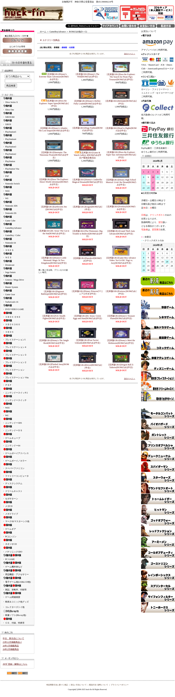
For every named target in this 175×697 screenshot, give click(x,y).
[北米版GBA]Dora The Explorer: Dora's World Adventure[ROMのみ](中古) (53, 182)
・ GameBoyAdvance (17, 226)
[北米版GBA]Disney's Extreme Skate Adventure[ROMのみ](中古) (54, 77)
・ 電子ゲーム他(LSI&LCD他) (17, 579)
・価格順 (63, 47)
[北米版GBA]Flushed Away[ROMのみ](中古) (54, 365)
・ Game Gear (17, 292)
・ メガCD (17, 504)
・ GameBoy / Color (17, 233)
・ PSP (17, 174)
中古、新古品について (13, 638)
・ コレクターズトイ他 (13, 607)
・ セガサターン (17, 496)
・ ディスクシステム (17, 481)
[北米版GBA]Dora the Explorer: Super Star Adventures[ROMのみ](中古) (121, 155)
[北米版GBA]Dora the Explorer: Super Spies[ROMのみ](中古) (54, 103)
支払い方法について (79, 685)
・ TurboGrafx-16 (17, 300)
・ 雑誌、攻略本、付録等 (17, 587)
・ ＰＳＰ (17, 382)
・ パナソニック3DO (17, 549)
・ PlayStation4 (17, 137)
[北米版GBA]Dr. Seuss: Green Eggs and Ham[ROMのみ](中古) (87, 317)
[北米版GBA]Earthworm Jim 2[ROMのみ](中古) (54, 207)
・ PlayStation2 (17, 152)
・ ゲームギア (17, 527)
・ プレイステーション (17, 367)
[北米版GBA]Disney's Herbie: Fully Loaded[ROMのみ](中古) (87, 102)
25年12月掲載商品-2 (12, 642)
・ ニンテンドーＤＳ (17, 428)
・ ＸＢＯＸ (17, 329)
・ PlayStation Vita (17, 166)
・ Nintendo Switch (17, 181)
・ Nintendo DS (17, 211)
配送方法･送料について (98, 685)
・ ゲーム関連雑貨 (17, 595)
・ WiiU (17, 189)
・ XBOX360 (17, 115)
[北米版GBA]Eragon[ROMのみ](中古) (87, 207)
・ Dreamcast (17, 263)
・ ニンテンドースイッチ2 (17, 390)
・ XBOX (17, 122)
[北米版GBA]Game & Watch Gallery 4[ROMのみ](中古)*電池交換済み (87, 155)
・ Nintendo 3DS (17, 203)
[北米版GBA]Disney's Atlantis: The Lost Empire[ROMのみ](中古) (54, 129)
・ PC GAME (17, 557)
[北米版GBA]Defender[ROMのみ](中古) (121, 102)
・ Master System (17, 285)
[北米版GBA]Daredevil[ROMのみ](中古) (87, 259)
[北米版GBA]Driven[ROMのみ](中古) (87, 366)
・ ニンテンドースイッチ (17, 398)
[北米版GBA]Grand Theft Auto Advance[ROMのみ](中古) (121, 232)
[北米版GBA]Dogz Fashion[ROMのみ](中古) (87, 129)
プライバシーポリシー (120, 685)
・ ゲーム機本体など (17, 564)
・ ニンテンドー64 (17, 443)
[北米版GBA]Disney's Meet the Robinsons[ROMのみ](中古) (121, 341)
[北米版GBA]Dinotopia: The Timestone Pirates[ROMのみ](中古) (53, 155)
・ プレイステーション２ (17, 360)
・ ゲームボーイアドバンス (17, 451)
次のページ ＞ (129, 54)
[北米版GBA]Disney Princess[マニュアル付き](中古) (87, 292)
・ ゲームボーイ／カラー (17, 458)
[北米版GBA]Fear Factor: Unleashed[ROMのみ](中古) (87, 341)
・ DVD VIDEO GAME (17, 307)
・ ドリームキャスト (17, 489)
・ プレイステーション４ (17, 345)
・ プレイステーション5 (17, 337)
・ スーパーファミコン (17, 466)
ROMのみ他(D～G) (78, 31)
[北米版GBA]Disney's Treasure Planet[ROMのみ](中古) (121, 317)
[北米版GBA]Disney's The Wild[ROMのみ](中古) (87, 75)
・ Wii (17, 196)
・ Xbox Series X (17, 100)
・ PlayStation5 (17, 129)
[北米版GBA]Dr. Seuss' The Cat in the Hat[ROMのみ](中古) (54, 232)
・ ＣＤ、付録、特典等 (17, 620)
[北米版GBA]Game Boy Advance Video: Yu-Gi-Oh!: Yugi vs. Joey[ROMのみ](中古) (121, 260)
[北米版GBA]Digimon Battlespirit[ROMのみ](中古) (54, 292)
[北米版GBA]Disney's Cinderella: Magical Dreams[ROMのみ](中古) (87, 180)
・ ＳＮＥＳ (17, 248)
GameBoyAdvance (57, 31)
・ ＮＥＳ (17, 255)
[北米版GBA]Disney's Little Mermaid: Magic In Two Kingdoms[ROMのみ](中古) (53, 260)
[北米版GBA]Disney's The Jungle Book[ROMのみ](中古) (54, 341)
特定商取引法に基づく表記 (57, 685)
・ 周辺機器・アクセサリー (17, 572)
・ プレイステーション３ (17, 352)
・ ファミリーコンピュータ (17, 473)
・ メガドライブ (17, 511)
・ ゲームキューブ (17, 436)
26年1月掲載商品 (11, 645)
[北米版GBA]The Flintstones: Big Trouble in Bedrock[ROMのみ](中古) (87, 233)
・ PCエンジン (17, 534)
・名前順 (70, 47)
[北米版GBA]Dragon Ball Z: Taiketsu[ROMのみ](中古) (121, 365)
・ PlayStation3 (17, 144)
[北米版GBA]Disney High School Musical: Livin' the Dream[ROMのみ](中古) (121, 182)
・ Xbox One (17, 107)
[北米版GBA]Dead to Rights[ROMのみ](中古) (121, 129)
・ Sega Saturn (17, 270)
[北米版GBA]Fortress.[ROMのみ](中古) (121, 292)
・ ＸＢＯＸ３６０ (17, 322)
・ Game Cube (17, 218)
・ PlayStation (17, 159)
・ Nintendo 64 (17, 240)
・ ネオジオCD (17, 542)
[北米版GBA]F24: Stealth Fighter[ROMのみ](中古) (53, 317)
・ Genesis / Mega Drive (17, 277)
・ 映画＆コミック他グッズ (15, 602)
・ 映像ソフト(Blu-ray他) (17, 613)
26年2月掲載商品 (11, 649)
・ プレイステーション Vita (17, 375)
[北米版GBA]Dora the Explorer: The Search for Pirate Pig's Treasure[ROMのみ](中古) (121, 77)
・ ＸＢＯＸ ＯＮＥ (17, 314)
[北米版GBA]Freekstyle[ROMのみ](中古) (121, 207)
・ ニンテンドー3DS (17, 420)
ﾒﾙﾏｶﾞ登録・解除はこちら (15, 664)
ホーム (43, 31)
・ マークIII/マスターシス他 (17, 519)
